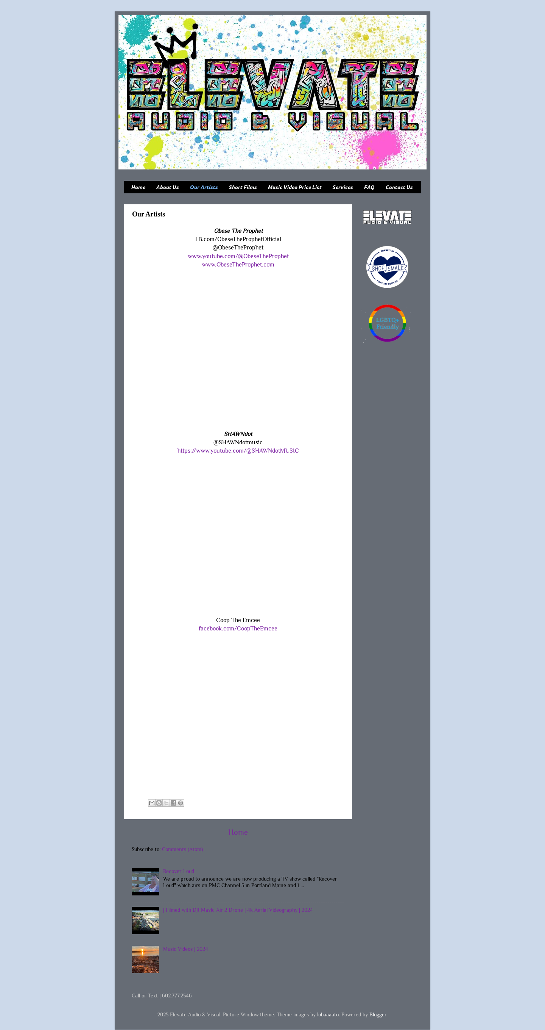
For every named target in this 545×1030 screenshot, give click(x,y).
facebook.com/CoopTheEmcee (238, 628)
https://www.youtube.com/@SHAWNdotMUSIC (238, 450)
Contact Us (399, 187)
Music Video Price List (294, 187)
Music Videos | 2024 (185, 949)
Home (138, 187)
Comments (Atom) (182, 849)
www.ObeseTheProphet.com (238, 264)
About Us (167, 187)
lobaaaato (328, 1014)
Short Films (243, 187)
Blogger (377, 1014)
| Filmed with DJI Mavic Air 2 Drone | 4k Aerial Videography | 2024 (238, 910)
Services (342, 187)
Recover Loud (178, 871)
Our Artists (204, 187)
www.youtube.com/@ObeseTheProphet (238, 256)
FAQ (369, 187)
